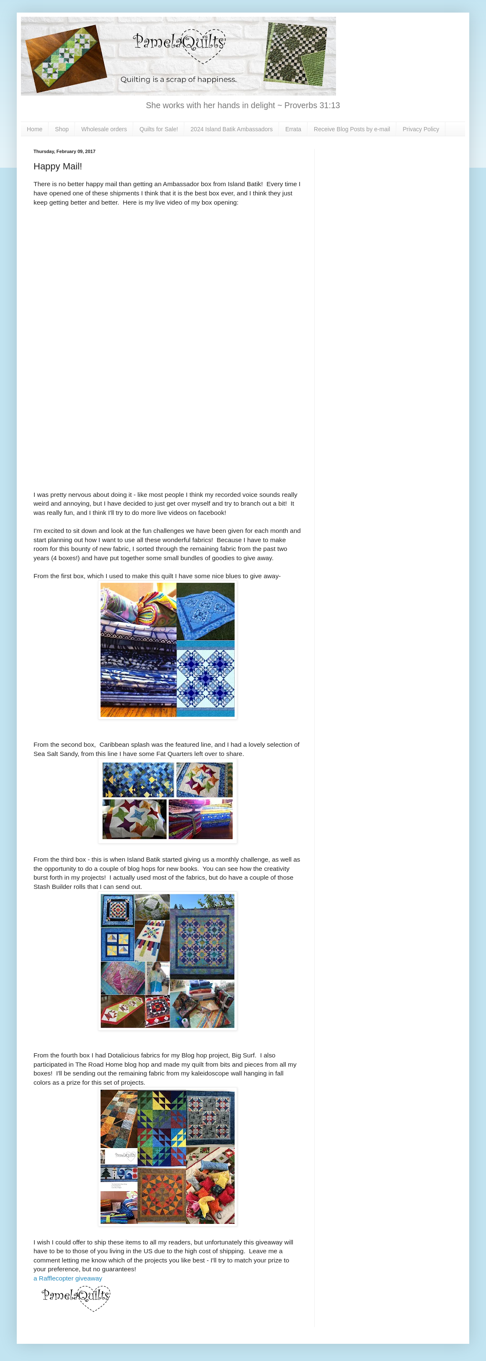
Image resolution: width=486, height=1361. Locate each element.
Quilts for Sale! (159, 129)
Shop (62, 129)
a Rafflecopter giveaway (68, 1278)
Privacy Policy (421, 129)
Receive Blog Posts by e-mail (352, 129)
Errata (293, 129)
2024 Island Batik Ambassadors (232, 129)
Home (34, 129)
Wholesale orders (104, 129)
